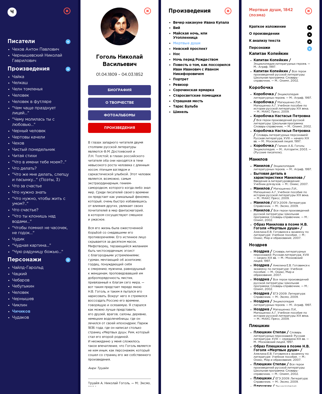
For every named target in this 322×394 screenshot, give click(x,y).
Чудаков (20, 317)
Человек (20, 95)
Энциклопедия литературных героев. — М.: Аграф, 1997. (282, 63)
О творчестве (119, 102)
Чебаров (20, 280)
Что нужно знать (29, 192)
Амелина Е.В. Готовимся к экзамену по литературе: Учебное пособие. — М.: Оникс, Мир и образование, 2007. (281, 231)
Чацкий (19, 274)
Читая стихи (24, 156)
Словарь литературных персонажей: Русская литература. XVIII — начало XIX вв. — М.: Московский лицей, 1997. (282, 136)
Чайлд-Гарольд (28, 268)
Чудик (18, 239)
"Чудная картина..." (31, 245)
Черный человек (29, 131)
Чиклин (19, 305)
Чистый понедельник (33, 150)
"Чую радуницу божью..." (37, 252)
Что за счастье (27, 186)
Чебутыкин (23, 286)
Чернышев (23, 299)
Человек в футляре (31, 102)
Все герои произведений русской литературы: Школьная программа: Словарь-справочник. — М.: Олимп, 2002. (283, 121)
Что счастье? (25, 210)
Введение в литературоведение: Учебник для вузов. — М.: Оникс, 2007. (281, 179)
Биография (120, 90)
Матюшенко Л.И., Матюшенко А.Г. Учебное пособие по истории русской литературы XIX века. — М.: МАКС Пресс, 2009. (281, 194)
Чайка (18, 77)
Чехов (18, 143)
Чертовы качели (28, 137)
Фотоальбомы (119, 115)
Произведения (119, 127)
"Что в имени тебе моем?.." (39, 162)
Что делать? (24, 168)
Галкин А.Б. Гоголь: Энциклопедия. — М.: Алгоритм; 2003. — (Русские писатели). (282, 149)
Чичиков (21, 311)
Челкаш (20, 83)
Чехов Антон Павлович (35, 49)
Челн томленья (27, 89)
